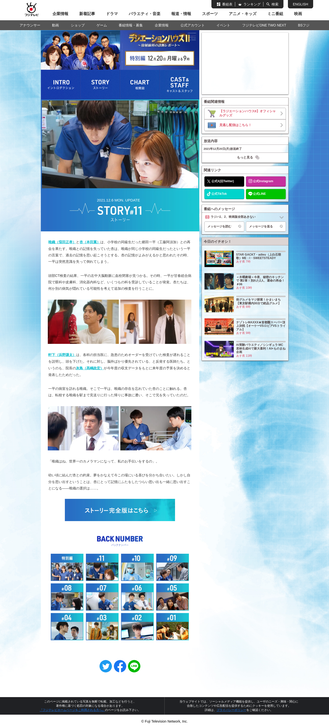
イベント (223, 25)
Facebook (120, 666)
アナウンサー (30, 25)
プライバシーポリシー (231, 710)
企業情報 (60, 14)
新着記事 (87, 14)
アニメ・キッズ (242, 14)
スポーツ (210, 14)
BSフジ (304, 25)
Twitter (106, 666)
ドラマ (112, 14)
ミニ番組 (275, 14)
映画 (298, 14)
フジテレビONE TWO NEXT (264, 25)
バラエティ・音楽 (144, 14)
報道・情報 (181, 14)
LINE (134, 666)
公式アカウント (192, 25)
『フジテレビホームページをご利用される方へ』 (72, 710)
